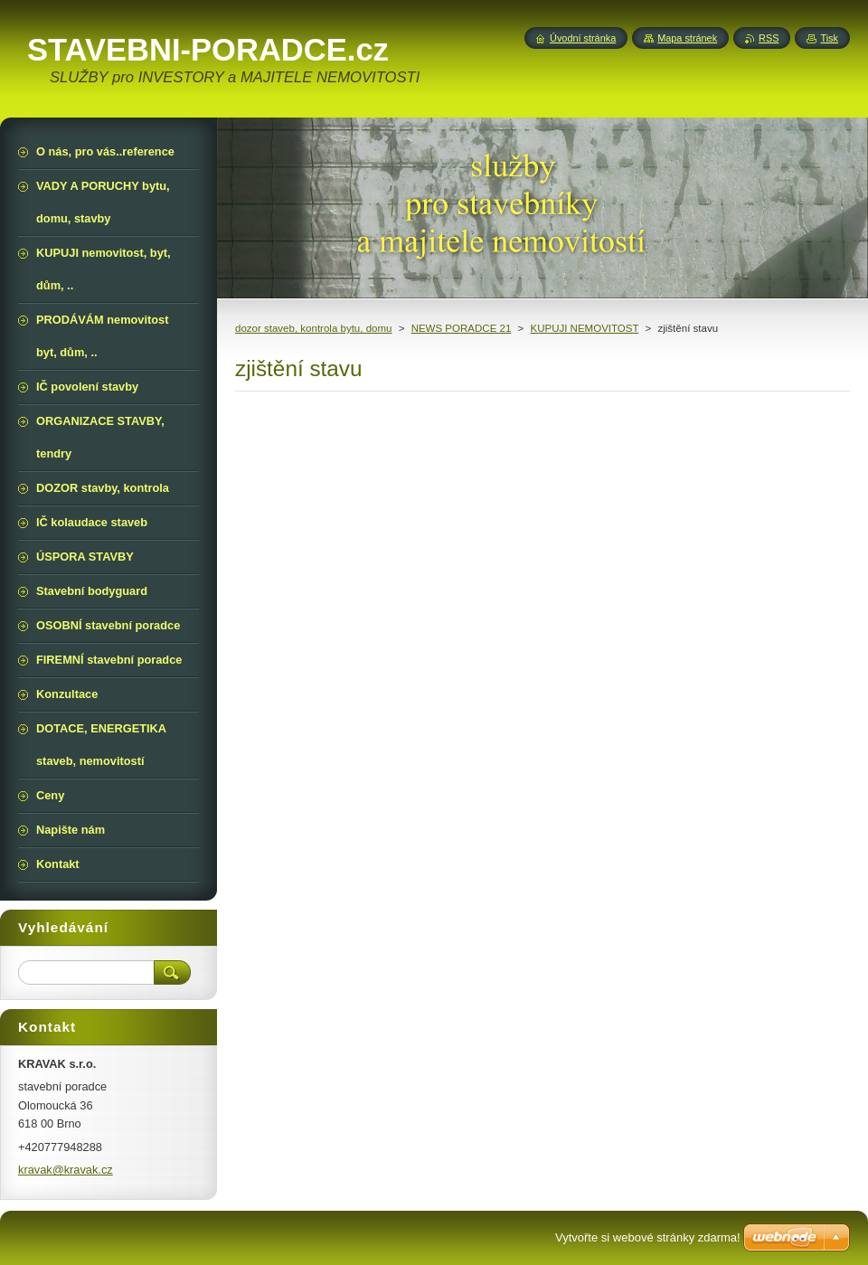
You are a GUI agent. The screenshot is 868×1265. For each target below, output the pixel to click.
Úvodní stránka (583, 38)
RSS (768, 38)
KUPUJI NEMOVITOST (584, 328)
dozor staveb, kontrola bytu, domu (313, 328)
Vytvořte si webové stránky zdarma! (648, 1237)
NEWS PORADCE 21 (461, 328)
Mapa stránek (687, 38)
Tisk (829, 38)
